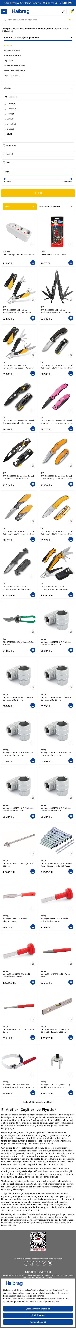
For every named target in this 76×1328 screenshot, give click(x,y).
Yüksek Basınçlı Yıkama (14, 70)
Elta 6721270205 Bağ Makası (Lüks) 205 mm (19, 643)
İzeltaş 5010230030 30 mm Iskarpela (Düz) (15, 920)
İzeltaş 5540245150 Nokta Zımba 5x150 (56, 975)
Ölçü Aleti (8, 60)
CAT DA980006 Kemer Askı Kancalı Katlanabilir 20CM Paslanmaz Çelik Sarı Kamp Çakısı (57, 532)
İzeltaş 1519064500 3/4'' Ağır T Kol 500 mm (18, 864)
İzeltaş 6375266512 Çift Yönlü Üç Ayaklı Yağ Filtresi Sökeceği (55, 1086)
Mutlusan (6, 252)
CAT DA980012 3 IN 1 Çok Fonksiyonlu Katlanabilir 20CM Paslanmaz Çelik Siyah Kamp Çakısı (16, 588)
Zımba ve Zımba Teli (13, 55)
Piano (9, 114)
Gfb (8, 134)
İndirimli (8, 154)
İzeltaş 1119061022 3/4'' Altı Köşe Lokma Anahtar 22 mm (56, 643)
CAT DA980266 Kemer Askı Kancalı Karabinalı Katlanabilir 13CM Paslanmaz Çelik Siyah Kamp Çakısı (18, 477)
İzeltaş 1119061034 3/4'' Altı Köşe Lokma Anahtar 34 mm (18, 809)
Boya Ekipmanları (12, 76)
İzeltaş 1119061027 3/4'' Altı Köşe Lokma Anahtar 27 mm (56, 698)
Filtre (19, 206)
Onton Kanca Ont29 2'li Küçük (54, 254)
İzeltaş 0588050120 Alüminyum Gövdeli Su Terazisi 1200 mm (55, 1030)
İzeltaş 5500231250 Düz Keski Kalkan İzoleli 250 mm (54, 920)
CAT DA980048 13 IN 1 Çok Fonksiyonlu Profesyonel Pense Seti (17, 366)
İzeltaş (43, 639)
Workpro (11, 109)
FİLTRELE (38, 193)
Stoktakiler (9, 145)
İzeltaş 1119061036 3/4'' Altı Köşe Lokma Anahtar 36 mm (56, 809)
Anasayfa (5, 28)
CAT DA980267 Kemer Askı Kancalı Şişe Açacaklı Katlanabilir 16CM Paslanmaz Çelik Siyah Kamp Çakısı (18, 421)
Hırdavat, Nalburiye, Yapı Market (53, 28)
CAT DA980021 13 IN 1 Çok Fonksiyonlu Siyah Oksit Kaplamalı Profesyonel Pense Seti (56, 311)
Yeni (6, 162)
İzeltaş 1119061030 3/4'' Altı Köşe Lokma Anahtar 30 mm (18, 753)
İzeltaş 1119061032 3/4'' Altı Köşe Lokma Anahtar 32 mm (56, 753)
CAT (4, 307)
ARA (70, 19)
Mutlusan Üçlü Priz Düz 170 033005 (18, 254)
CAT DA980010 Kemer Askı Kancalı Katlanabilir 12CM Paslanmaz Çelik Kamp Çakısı (57, 366)
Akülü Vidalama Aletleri (14, 65)
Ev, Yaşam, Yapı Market (24, 28)
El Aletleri (8, 45)
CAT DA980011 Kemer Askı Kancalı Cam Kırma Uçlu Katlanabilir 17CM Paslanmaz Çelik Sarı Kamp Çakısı (56, 477)
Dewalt (10, 124)
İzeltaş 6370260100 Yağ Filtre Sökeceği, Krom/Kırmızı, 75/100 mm (18, 1086)
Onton (43, 252)
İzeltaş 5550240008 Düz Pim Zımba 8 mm (19, 1030)
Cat (8, 119)
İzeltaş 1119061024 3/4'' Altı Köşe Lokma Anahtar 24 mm (18, 698)
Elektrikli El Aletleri (12, 50)
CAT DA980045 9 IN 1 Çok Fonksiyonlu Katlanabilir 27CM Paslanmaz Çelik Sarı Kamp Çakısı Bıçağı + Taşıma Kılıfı (56, 588)
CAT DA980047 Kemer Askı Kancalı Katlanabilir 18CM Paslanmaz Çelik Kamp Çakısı (19, 532)
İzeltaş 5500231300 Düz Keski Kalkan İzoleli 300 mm (16, 975)
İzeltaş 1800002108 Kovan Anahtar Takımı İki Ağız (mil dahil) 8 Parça (56, 864)
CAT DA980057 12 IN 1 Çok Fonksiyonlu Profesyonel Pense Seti (17, 311)
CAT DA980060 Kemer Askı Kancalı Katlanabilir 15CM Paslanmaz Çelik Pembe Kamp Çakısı (57, 421)
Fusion (9, 104)
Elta (9, 129)
